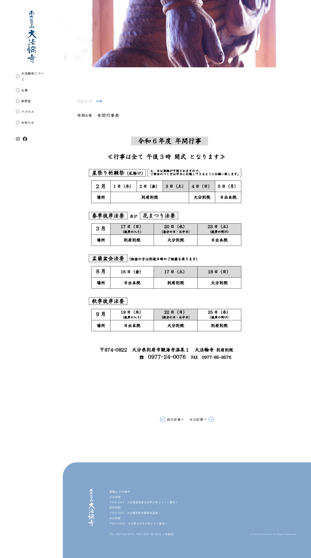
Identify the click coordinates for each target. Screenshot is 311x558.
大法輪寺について (34, 73)
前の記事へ (175, 419)
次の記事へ (198, 419)
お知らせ (27, 116)
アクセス (27, 105)
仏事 (24, 84)
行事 (99, 101)
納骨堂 (26, 94)
